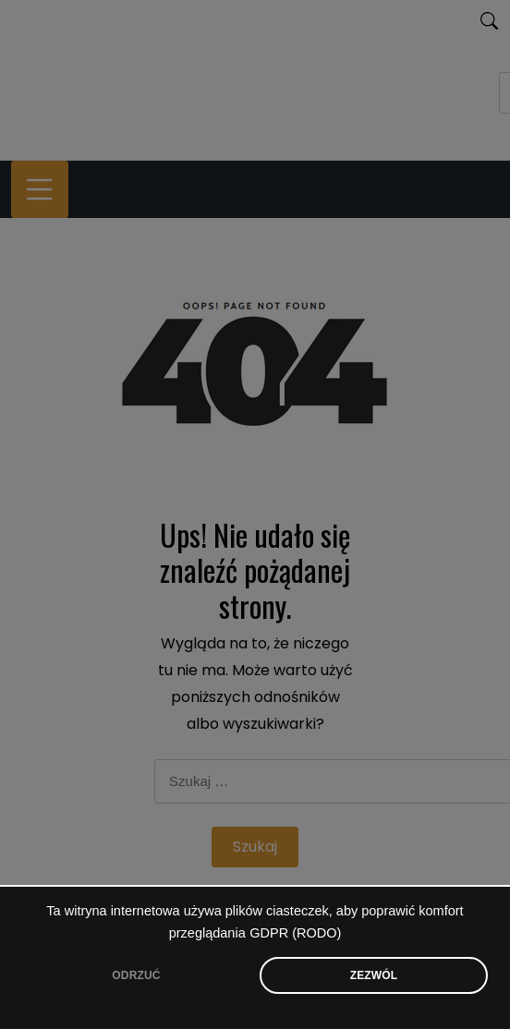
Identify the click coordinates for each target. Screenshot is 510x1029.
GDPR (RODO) (295, 933)
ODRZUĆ (136, 975)
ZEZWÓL (374, 975)
